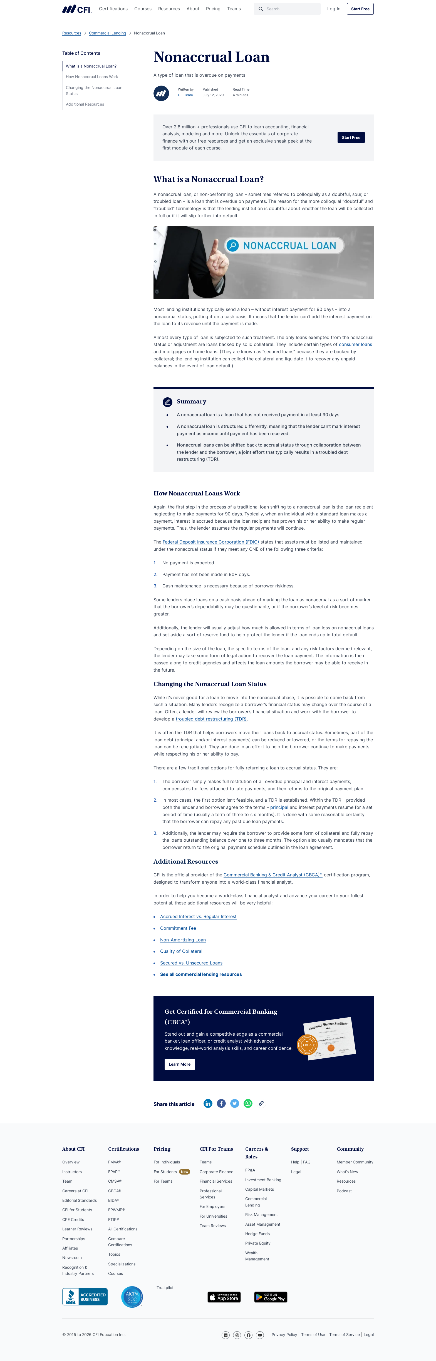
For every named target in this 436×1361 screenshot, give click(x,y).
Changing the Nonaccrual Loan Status (94, 90)
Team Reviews (213, 1226)
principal (279, 807)
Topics (114, 1254)
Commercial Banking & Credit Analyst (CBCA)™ (273, 875)
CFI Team (185, 95)
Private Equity (258, 1235)
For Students (165, 1172)
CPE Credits (73, 1220)
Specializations (121, 1264)
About (193, 8)
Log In (333, 8)
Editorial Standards (79, 1200)
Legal (296, 1172)
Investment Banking (263, 1172)
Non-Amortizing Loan (183, 940)
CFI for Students (77, 1210)
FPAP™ (114, 1172)
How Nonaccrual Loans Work (92, 76)
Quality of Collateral (181, 951)
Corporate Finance (216, 1172)
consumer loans (355, 344)
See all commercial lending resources (201, 974)
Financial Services (216, 1181)
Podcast (344, 1191)
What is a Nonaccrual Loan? (91, 66)
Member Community (355, 1162)
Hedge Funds (257, 1226)
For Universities (213, 1216)
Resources (169, 8)
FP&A (250, 1162)
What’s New (347, 1172)
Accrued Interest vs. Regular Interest (198, 916)
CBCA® (114, 1191)
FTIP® (113, 1220)
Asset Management (262, 1216)
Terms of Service (344, 1334)
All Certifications (122, 1229)
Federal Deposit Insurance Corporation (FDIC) (211, 542)
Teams (234, 8)
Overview (71, 1162)
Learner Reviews (77, 1229)
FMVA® (114, 1162)
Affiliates (70, 1248)
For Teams (163, 1181)
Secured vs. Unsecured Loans (191, 963)
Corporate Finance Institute (77, 9)
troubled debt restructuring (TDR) (211, 719)
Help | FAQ (301, 1162)
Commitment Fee (178, 928)
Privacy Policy (284, 1334)
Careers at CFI (75, 1191)
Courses (143, 8)
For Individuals (167, 1162)
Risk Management (261, 1207)
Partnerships (73, 1239)
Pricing (213, 8)
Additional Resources (85, 104)
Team (67, 1181)
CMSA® (115, 1181)
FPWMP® (116, 1210)
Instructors (72, 1172)
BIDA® (113, 1200)
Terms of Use (313, 1334)
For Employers (212, 1207)
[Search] (287, 9)
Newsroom (72, 1258)
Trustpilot (165, 1288)
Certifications (113, 8)
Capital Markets (259, 1181)
